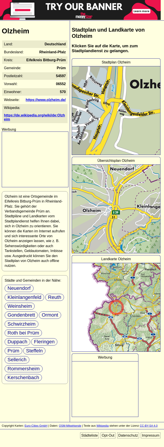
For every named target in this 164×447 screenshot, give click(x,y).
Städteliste (89, 435)
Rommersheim (24, 368)
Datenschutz (128, 435)
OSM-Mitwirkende (70, 425)
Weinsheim (20, 306)
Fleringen (44, 341)
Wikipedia (102, 425)
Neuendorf (19, 288)
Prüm (13, 350)
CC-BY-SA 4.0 (149, 425)
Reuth (54, 297)
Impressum (150, 435)
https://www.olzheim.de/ (46, 100)
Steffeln (34, 350)
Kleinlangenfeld (24, 297)
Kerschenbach (23, 377)
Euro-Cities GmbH (36, 425)
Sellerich (17, 359)
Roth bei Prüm (23, 333)
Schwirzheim (22, 324)
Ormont (50, 315)
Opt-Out (108, 435)
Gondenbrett (21, 315)
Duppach (17, 341)
